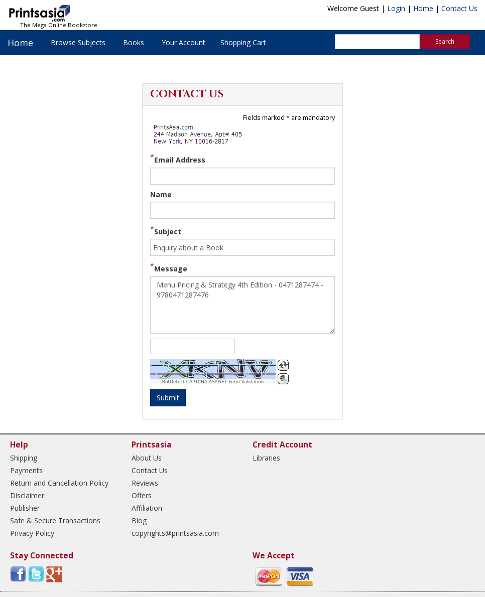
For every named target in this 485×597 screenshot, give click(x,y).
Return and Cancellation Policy (59, 483)
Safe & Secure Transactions (55, 520)
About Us (147, 458)
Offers (142, 495)
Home (423, 8)
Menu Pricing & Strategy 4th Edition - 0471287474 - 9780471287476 (242, 305)
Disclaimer (27, 495)
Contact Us (459, 8)
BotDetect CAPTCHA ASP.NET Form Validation (213, 381)
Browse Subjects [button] (78, 42)
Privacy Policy (32, 533)
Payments (26, 470)
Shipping (23, 458)
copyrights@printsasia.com (175, 533)
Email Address (179, 160)
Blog (139, 520)
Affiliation (147, 508)
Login (396, 8)
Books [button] (133, 42)
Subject (167, 231)
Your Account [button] (183, 42)
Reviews (145, 483)
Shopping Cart (243, 42)
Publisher (25, 508)
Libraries (266, 458)
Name (161, 194)
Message (170, 268)
